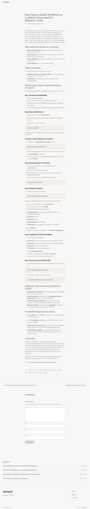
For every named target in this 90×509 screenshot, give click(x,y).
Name (26, 421)
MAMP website (38, 98)
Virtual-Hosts (38, 370)
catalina (35, 367)
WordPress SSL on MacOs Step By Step (75, 383)
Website (26, 433)
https (50, 367)
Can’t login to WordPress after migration (15, 476)
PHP (26, 370)
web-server (45, 370)
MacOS (59, 367)
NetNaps (6, 2)
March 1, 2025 (84, 463)
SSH (33, 370)
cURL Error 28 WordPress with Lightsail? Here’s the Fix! (20, 468)
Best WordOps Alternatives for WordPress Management (20, 464)
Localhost (54, 367)
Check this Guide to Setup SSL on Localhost (42, 360)
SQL (30, 370)
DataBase (41, 367)
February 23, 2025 (83, 472)
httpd (46, 367)
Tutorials (42, 23)
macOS (38, 23)
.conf (27, 367)
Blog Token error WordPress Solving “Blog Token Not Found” (21, 472)
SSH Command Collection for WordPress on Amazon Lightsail (20, 383)
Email (26, 427)
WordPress (85, 505)
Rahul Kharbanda (32, 23)
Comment (27, 404)
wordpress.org (31, 81)
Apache (30, 367)
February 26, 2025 (83, 468)
